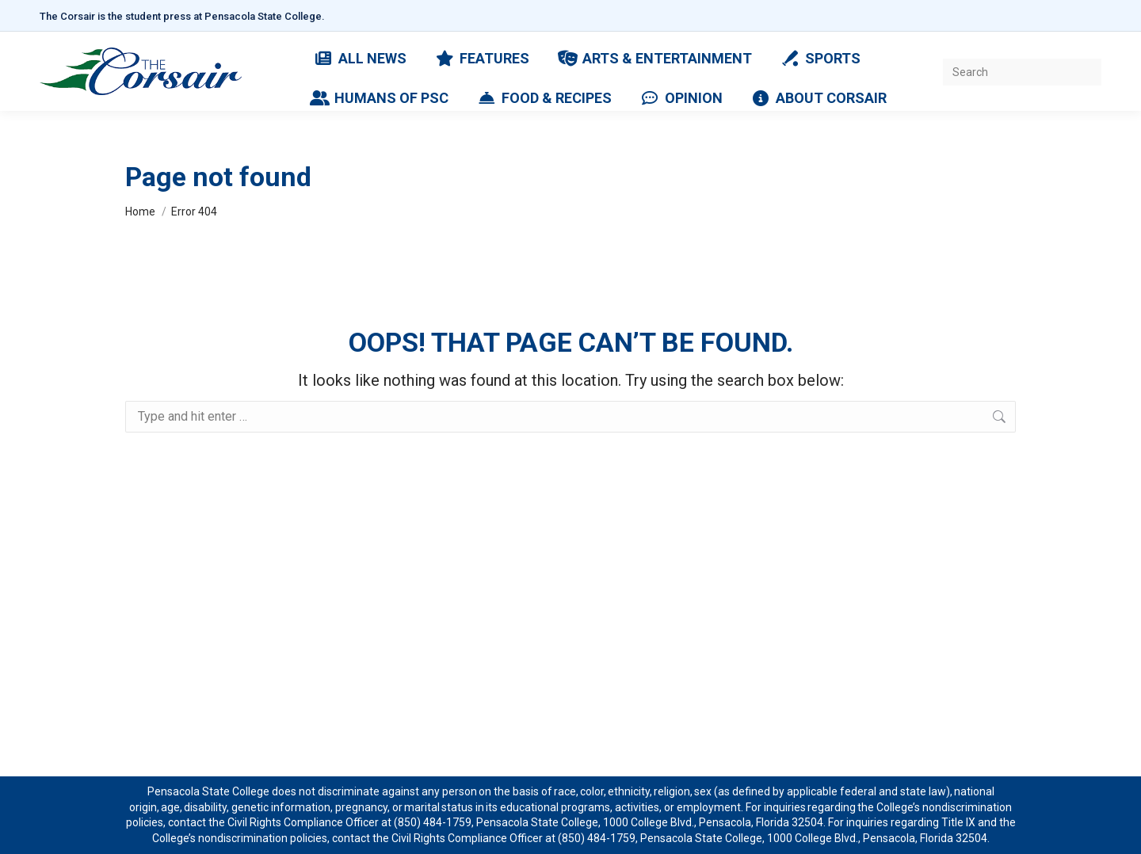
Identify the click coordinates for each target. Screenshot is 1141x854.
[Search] (1022, 72)
